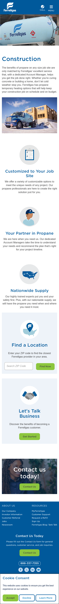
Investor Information (12, 514)
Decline (26, 598)
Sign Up (36, 521)
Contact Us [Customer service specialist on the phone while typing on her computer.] (29, 486)
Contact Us (29, 553)
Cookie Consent (16, 578)
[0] (29, 563)
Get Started (29, 436)
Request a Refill (40, 518)
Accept (10, 598)
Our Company (9, 511)
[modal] (29, 589)
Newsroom (7, 525)
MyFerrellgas (38, 511)
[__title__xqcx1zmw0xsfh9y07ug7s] (10, 7)
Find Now (45, 366)
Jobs (4, 521)
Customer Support (41, 514)
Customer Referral (11, 518)
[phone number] (42, 8)
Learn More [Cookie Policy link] (45, 598)
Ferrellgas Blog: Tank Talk (44, 525)
